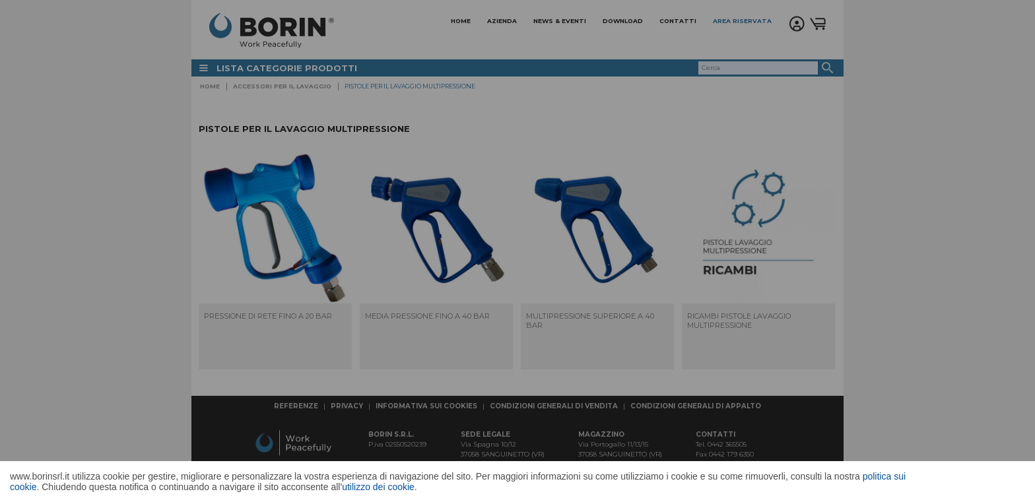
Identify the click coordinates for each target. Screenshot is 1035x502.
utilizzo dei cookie (378, 487)
